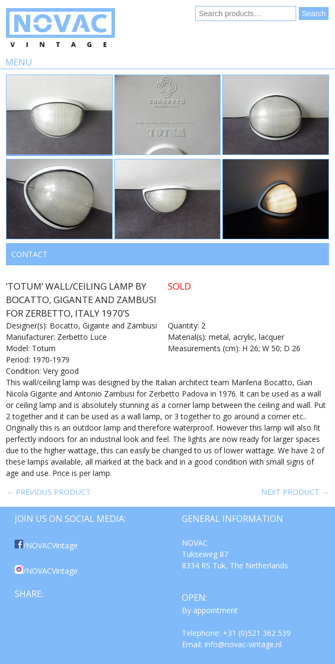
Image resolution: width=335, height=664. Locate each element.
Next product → (295, 492)
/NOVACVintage (46, 545)
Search (313, 13)
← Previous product (48, 492)
